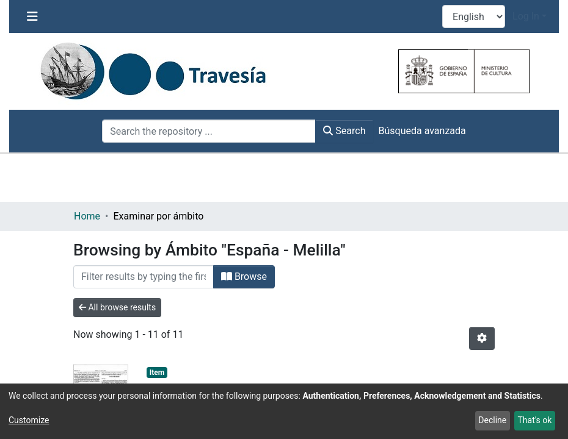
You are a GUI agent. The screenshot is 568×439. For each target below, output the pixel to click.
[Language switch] (473, 16)
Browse (244, 276)
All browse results (117, 307)
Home (87, 216)
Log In (525, 16)
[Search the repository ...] (209, 131)
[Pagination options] (482, 338)
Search (344, 131)
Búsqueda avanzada (421, 131)
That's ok (534, 420)
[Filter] (143, 276)
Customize (29, 420)
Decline (492, 420)
